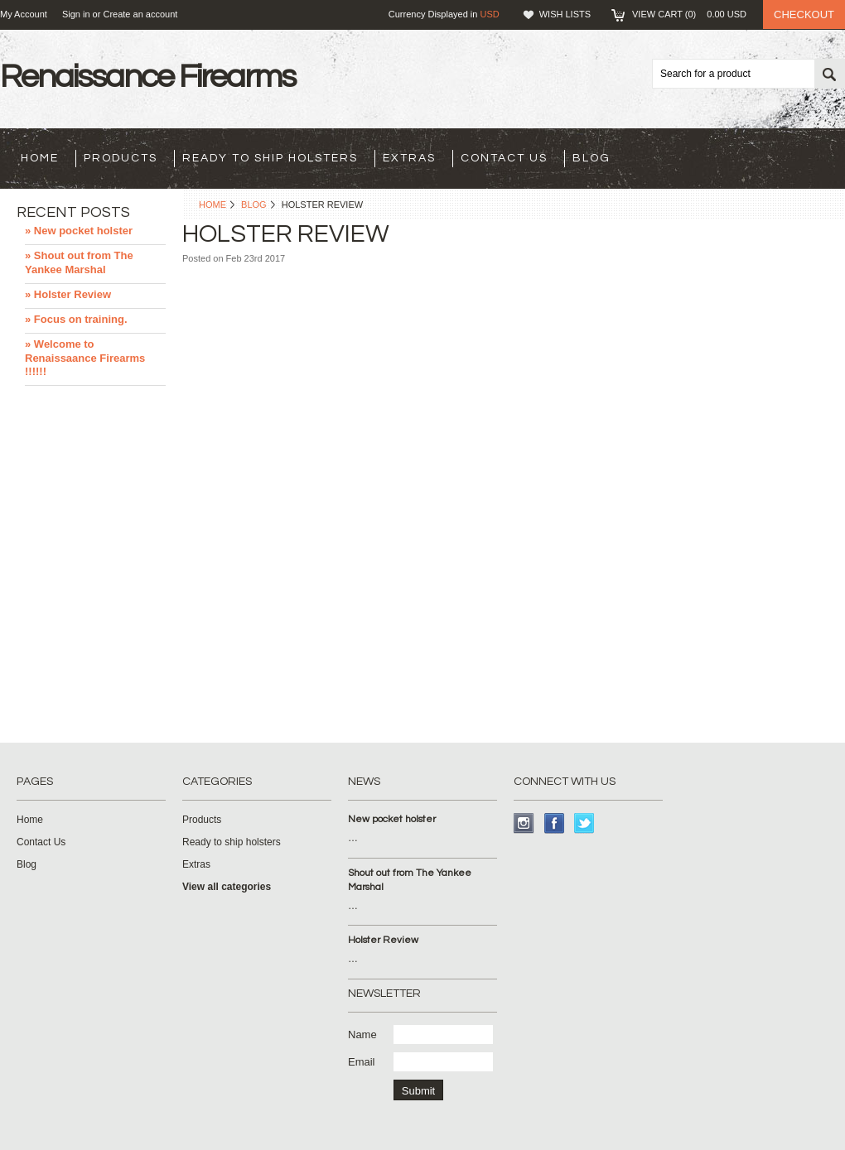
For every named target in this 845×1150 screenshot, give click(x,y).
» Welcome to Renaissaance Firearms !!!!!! (85, 358)
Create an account (140, 14)
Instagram (524, 823)
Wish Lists (565, 14)
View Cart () (689, 14)
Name (362, 1034)
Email (361, 1062)
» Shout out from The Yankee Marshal (79, 262)
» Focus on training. (76, 319)
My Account (23, 14)
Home (212, 204)
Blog (254, 204)
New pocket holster (392, 819)
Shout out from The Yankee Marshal (409, 880)
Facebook (554, 823)
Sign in (76, 14)
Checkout (804, 14)
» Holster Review (68, 294)
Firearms (147, 77)
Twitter (584, 823)
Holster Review (383, 940)
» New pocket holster (79, 230)
